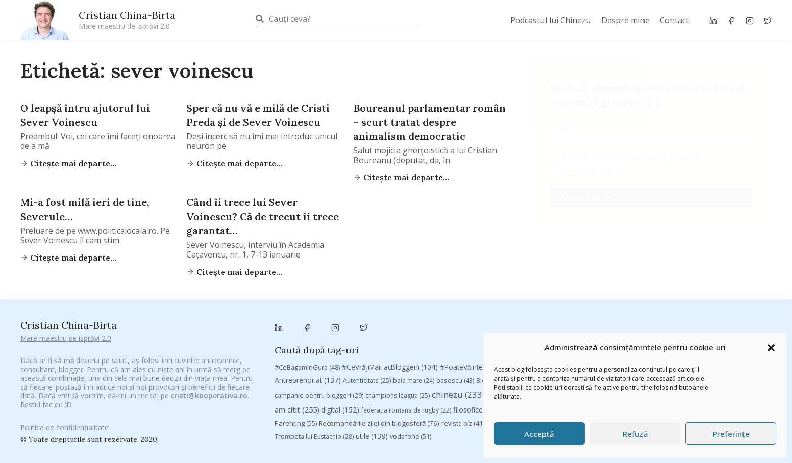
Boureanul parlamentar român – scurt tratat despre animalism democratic (429, 121)
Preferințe (731, 434)
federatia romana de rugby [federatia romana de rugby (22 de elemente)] (406, 410)
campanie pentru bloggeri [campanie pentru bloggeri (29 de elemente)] (319, 395)
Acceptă (539, 434)
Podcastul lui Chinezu (550, 20)
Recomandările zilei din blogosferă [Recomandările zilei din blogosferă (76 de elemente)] (379, 423)
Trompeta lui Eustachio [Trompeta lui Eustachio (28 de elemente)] (314, 436)
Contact (674, 20)
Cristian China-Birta (127, 20)
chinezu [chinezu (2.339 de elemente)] (461, 394)
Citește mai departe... (72, 163)
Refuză (635, 434)
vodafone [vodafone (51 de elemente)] (410, 436)
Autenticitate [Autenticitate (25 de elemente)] (367, 380)
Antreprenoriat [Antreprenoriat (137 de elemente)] (308, 380)
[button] (771, 348)
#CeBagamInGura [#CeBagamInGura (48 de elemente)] (307, 367)
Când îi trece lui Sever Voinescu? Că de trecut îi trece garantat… (262, 216)
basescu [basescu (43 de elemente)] (455, 380)
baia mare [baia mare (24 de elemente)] (413, 380)
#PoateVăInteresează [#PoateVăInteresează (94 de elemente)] (481, 367)
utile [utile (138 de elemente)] (372, 436)
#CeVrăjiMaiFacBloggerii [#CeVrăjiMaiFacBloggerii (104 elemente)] (390, 367)
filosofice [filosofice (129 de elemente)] (477, 410)
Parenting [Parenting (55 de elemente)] (296, 423)
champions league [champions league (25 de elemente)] (397, 395)
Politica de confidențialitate (64, 434)
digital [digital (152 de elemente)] (340, 410)
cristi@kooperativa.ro (209, 395)
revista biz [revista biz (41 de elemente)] (462, 423)
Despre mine (625, 20)
